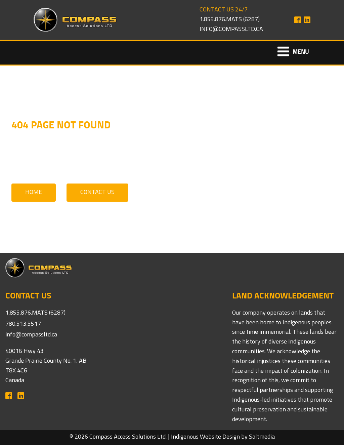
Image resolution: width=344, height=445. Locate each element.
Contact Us (97, 192)
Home (33, 192)
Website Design (220, 437)
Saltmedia (262, 437)
